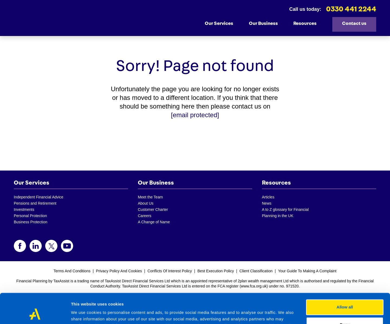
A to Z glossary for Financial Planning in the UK (285, 212)
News (266, 203)
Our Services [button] (222, 23)
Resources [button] (308, 23)
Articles (268, 197)
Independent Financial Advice (38, 197)
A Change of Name (154, 222)
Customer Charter (153, 209)
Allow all (345, 280)
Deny (345, 297)
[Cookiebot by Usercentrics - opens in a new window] (35, 313)
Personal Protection (30, 216)
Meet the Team (150, 197)
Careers (144, 216)
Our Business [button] (266, 23)
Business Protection (30, 222)
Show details (83, 313)
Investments (24, 209)
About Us (146, 203)
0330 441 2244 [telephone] (351, 9)
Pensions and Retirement (35, 203)
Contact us (354, 23)
